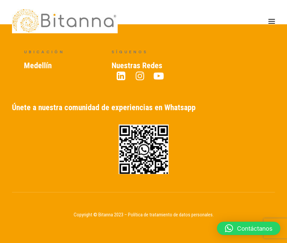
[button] (248, 228)
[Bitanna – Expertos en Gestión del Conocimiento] (65, 21)
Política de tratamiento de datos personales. (171, 215)
